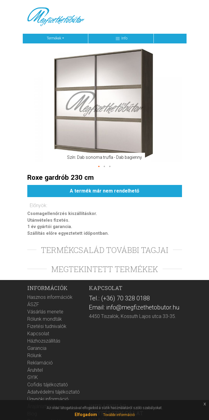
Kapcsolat (38, 333)
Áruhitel (35, 370)
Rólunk (34, 355)
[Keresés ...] (119, 17)
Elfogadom (86, 414)
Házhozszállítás (43, 341)
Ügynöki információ (48, 399)
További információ (119, 415)
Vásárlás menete (45, 312)
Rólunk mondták (44, 319)
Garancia (36, 348)
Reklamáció (40, 363)
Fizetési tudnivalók (46, 326)
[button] (99, 166)
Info (121, 38)
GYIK (32, 377)
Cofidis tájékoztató (47, 385)
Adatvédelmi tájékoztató (53, 392)
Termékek (54, 38)
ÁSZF (33, 304)
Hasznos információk (49, 297)
